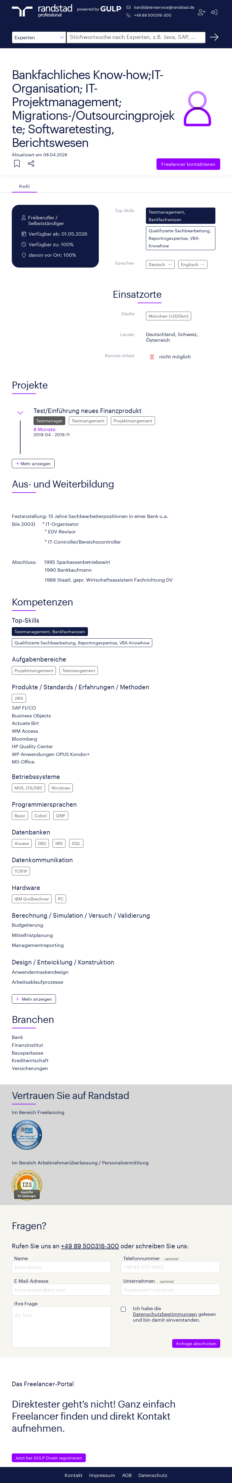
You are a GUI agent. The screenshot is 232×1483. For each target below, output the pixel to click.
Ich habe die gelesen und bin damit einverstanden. (174, 1314)
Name (21, 1258)
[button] (39, 37)
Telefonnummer (141, 1258)
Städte (127, 313)
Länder (127, 334)
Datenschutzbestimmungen (165, 1314)
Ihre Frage (25, 1303)
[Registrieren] (201, 12)
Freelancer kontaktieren (188, 164)
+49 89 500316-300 (152, 15)
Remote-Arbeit (119, 355)
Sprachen (124, 262)
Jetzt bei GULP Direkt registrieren (48, 1457)
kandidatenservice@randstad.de (164, 7)
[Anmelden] (214, 12)
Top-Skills (124, 210)
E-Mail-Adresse (31, 1281)
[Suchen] (214, 37)
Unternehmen (139, 1281)
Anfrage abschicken (196, 1343)
